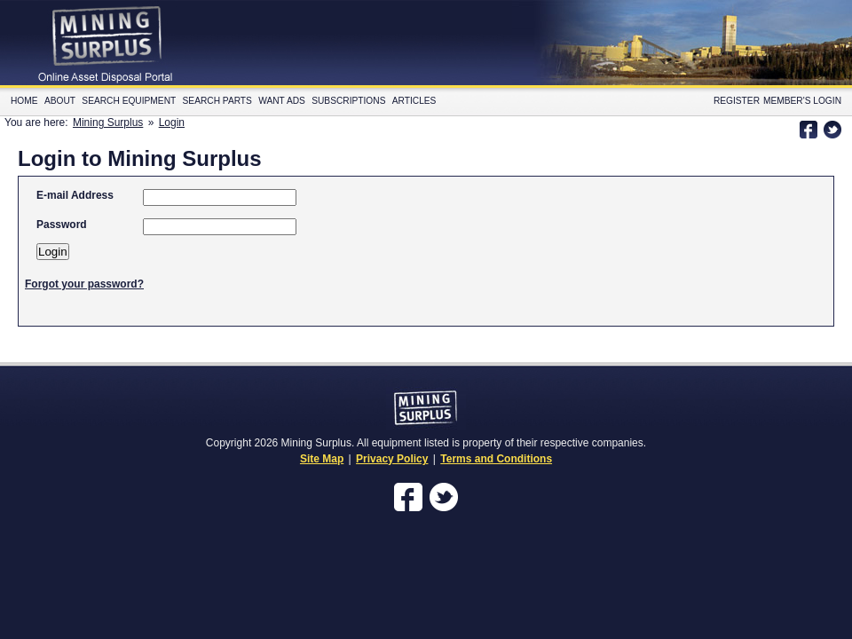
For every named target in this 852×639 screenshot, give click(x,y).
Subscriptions (348, 101)
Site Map (321, 459)
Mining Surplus (108, 122)
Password (61, 224)
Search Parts (217, 101)
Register (737, 101)
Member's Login (802, 101)
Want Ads (281, 101)
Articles (414, 101)
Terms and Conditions (496, 459)
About (59, 101)
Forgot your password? (84, 284)
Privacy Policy (392, 459)
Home (24, 101)
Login (172, 122)
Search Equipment (129, 101)
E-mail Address (75, 195)
